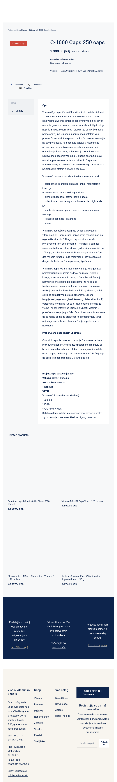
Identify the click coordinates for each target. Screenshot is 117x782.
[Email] (25, 88)
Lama (62, 71)
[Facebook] (16, 84)
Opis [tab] (13, 103)
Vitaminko (91, 71)
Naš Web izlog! (19, 647)
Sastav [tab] (17, 110)
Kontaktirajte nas (97, 645)
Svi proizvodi (71, 71)
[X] (34, 84)
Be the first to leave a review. (62, 59)
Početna (11, 30)
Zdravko (99, 71)
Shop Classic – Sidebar (25, 30)
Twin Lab (82, 71)
